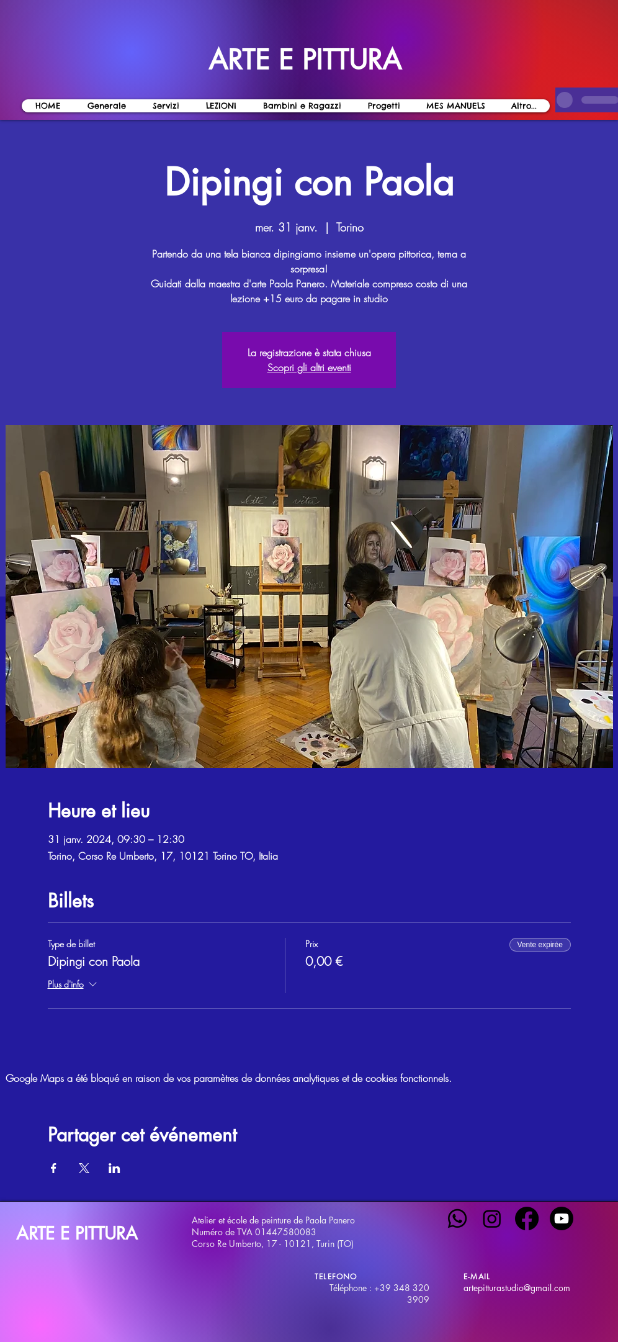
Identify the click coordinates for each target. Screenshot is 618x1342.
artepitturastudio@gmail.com (517, 1288)
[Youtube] (561, 1218)
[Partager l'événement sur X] (84, 1168)
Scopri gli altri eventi (309, 367)
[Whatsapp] (457, 1218)
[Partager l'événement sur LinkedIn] (114, 1168)
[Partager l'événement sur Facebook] (54, 1168)
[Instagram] (492, 1218)
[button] (220, 106)
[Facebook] (527, 1218)
